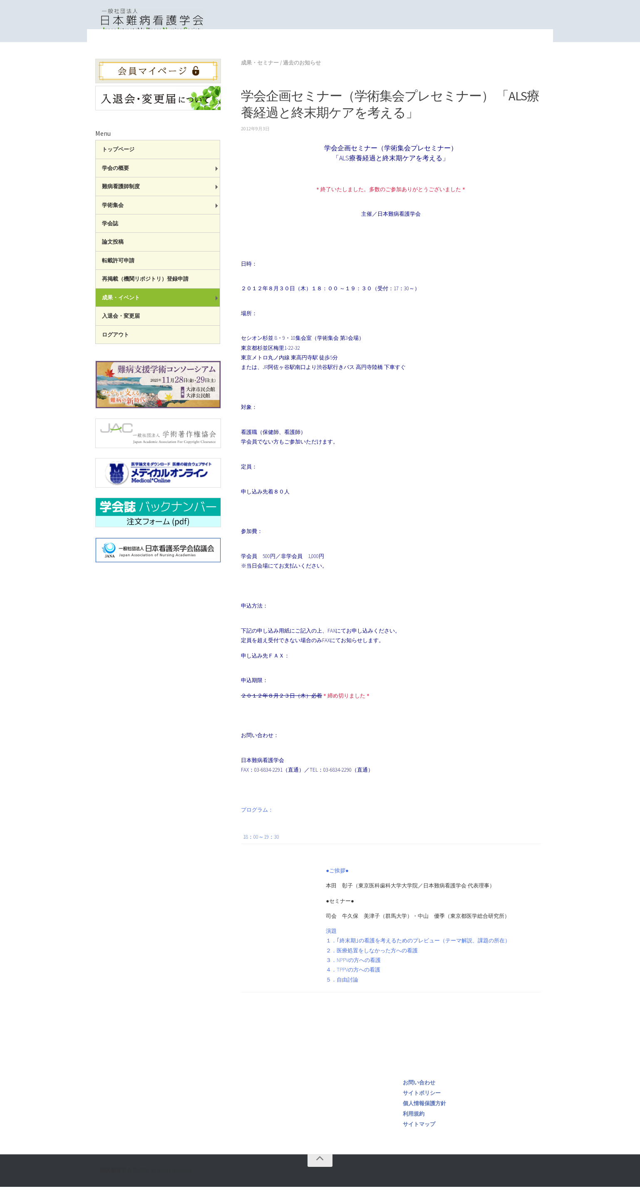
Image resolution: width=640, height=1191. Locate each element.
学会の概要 (115, 172)
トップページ (312, 50)
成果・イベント (121, 301)
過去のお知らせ (302, 66)
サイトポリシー (422, 1097)
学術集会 (113, 209)
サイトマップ (419, 1128)
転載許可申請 (118, 264)
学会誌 (110, 227)
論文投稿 (113, 245)
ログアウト (115, 338)
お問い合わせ (419, 1086)
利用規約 (413, 1117)
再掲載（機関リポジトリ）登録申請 (145, 283)
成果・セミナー (358, 50)
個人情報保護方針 (424, 1107)
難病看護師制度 (121, 190)
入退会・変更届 (121, 320)
